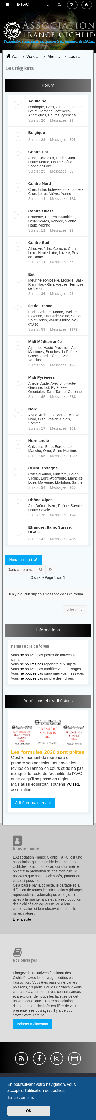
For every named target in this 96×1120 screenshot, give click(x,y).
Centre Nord (39, 183)
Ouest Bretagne (43, 468)
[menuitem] (23, 4)
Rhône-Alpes (40, 500)
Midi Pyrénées (41, 377)
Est (31, 274)
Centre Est (38, 152)
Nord (32, 409)
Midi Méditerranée (45, 341)
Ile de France (40, 306)
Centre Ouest (40, 211)
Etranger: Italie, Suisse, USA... (50, 529)
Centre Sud (38, 242)
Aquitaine (37, 101)
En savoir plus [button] (21, 1097)
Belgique (36, 132)
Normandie (38, 440)
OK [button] (29, 1111)
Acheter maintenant (32, 1024)
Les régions (19, 67)
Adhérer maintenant (33, 803)
